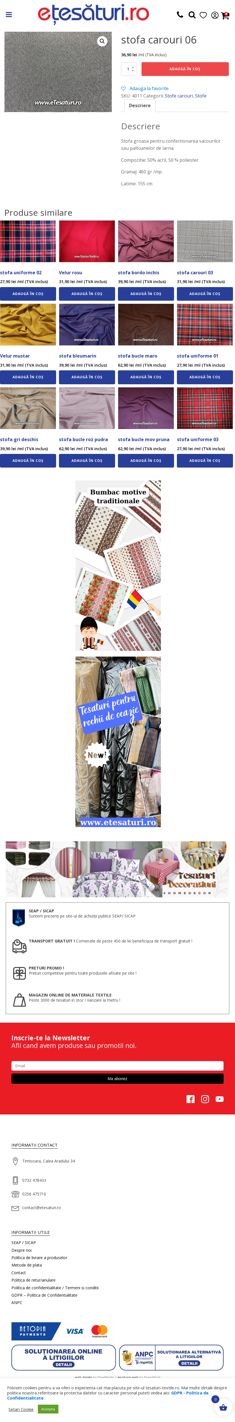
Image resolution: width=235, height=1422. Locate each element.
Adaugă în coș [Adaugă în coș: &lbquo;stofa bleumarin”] (87, 377)
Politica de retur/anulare (33, 1280)
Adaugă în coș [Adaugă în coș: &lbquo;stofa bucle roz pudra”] (87, 460)
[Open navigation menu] (9, 15)
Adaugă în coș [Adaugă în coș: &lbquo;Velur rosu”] (87, 293)
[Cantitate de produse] (129, 69)
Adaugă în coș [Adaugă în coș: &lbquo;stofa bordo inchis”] (146, 293)
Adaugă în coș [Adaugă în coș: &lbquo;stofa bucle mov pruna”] (146, 460)
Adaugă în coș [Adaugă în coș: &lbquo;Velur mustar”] (28, 377)
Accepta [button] (48, 1408)
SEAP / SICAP (23, 1242)
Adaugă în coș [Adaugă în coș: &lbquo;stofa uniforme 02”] (28, 293)
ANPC (16, 1302)
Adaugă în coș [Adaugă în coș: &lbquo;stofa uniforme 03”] (204, 460)
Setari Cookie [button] (21, 1409)
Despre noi (21, 1250)
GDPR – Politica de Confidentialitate (44, 1295)
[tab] (140, 105)
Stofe (201, 96)
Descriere (140, 105)
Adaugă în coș (185, 69)
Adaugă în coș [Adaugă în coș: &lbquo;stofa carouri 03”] (204, 293)
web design (83, 1377)
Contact (18, 1272)
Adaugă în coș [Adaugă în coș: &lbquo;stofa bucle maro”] (146, 377)
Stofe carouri (179, 96)
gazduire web (128, 1377)
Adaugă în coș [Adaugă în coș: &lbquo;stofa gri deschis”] (28, 460)
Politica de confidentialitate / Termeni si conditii (55, 1287)
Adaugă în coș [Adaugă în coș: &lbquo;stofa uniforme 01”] (204, 377)
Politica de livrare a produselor (39, 1257)
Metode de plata (26, 1265)
